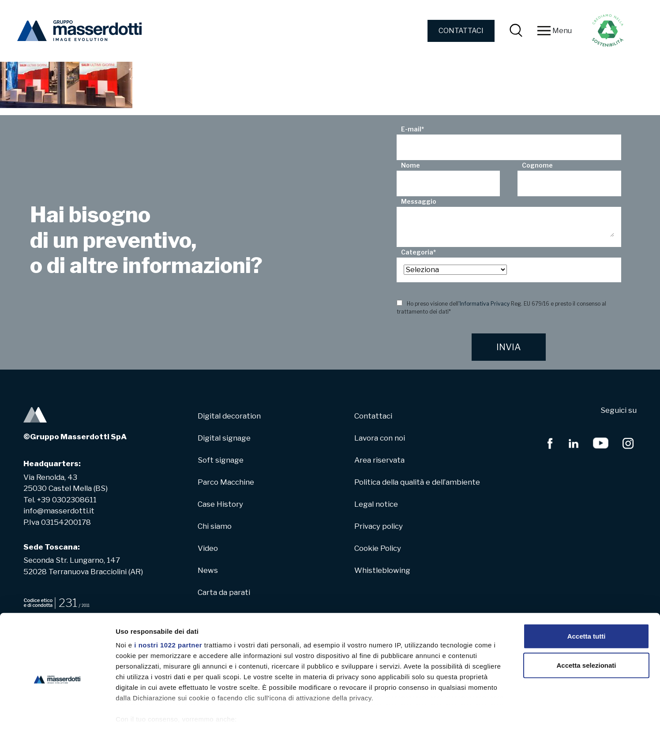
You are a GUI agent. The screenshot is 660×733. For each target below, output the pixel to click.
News (208, 570)
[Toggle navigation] (544, 31)
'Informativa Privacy (484, 303)
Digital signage (224, 438)
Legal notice (376, 504)
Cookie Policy (377, 548)
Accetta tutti (586, 598)
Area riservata (379, 460)
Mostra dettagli (464, 715)
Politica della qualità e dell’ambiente (417, 482)
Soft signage (221, 460)
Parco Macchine (226, 482)
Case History (220, 504)
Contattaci (373, 415)
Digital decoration (229, 415)
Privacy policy (378, 526)
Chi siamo (215, 526)
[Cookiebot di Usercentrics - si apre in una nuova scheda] (57, 715)
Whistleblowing (382, 570)
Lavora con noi (379, 438)
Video (208, 548)
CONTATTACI (461, 30)
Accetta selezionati (586, 627)
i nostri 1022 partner (168, 607)
